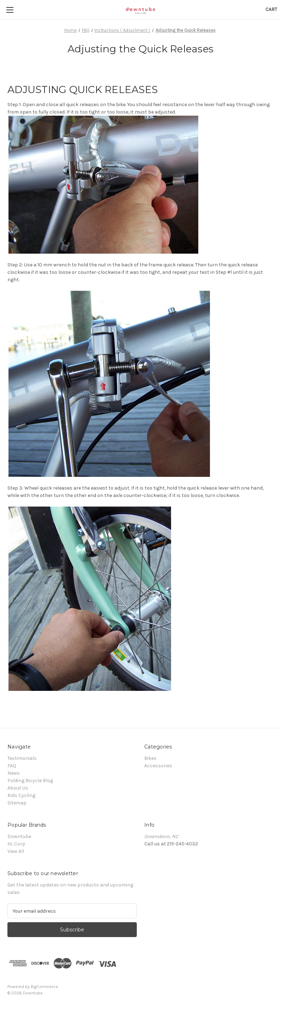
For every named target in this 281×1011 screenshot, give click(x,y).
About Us (17, 788)
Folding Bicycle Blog (30, 781)
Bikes (150, 758)
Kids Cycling (21, 795)
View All (15, 851)
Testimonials (22, 758)
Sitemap (17, 803)
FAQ (11, 766)
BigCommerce (44, 986)
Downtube (19, 836)
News (13, 773)
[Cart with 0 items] (271, 9)
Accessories (158, 766)
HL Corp (16, 844)
